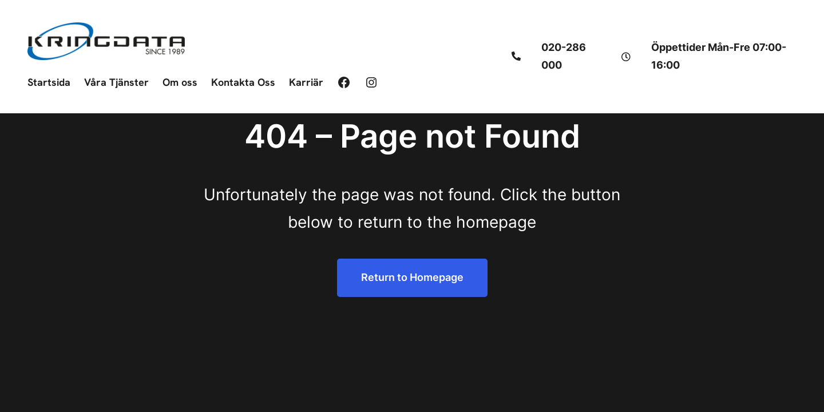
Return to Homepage (412, 277)
